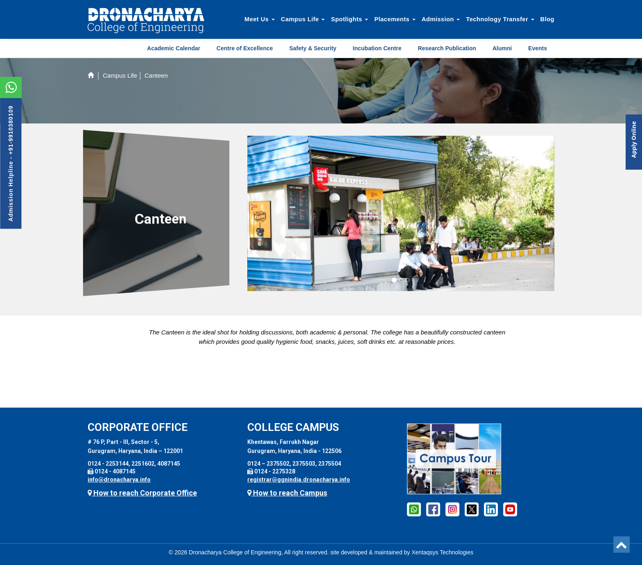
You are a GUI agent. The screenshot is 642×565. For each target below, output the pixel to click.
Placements (395, 19)
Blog (547, 19)
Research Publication (447, 48)
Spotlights (349, 19)
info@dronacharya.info (119, 479)
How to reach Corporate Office (142, 493)
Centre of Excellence (245, 48)
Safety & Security (312, 48)
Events (537, 48)
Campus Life (303, 19)
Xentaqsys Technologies (442, 552)
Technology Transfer (500, 19)
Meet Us (259, 19)
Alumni (502, 48)
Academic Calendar (173, 48)
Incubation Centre (377, 48)
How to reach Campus (287, 493)
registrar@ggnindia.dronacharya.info (298, 479)
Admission (441, 19)
